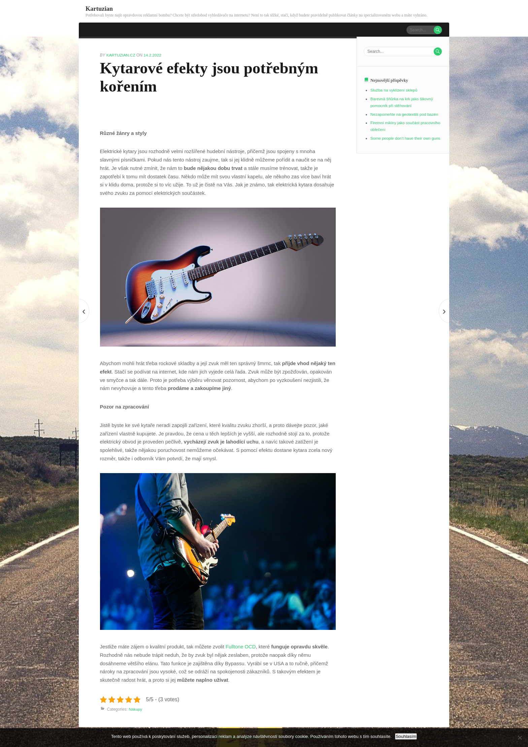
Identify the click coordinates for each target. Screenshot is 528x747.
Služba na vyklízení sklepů (394, 90)
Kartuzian (99, 8)
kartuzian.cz (121, 54)
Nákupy (135, 709)
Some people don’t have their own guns (405, 138)
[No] (519, 737)
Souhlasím (406, 736)
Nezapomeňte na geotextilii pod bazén (404, 114)
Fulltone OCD (241, 646)
